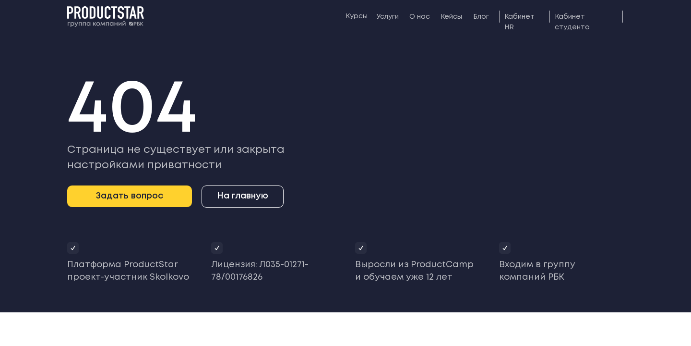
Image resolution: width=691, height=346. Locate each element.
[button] (129, 196)
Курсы (357, 16)
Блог (481, 17)
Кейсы (451, 17)
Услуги (388, 17)
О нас (419, 17)
